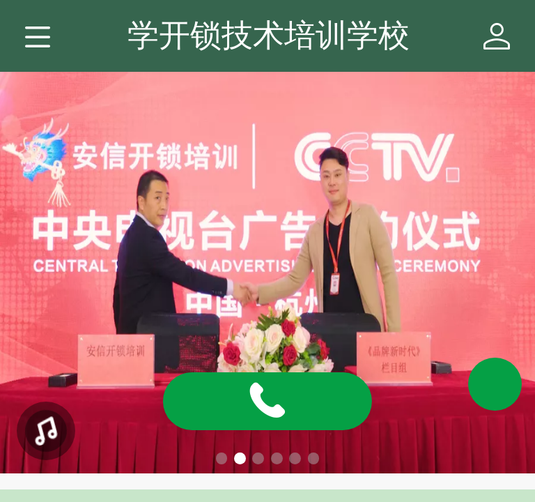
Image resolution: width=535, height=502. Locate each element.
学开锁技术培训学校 (268, 35)
